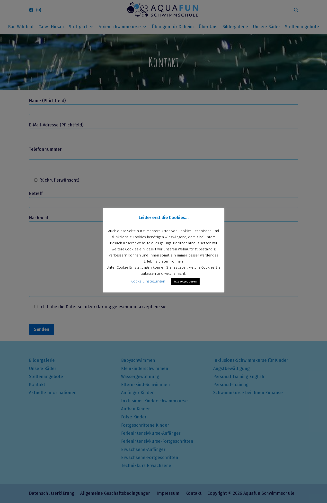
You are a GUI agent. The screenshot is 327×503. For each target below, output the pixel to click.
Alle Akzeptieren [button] (185, 281)
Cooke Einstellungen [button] (148, 281)
